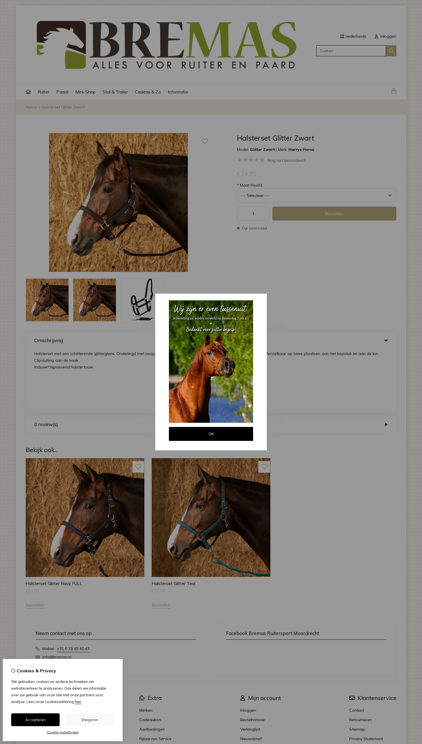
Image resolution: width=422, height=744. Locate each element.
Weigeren (89, 720)
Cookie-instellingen (63, 732)
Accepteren (35, 720)
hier (78, 701)
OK (211, 433)
